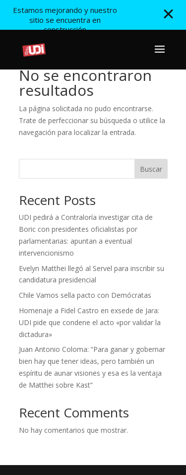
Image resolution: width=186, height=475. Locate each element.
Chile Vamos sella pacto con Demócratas (85, 295)
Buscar (151, 169)
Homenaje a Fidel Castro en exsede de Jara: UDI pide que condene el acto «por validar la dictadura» (90, 322)
